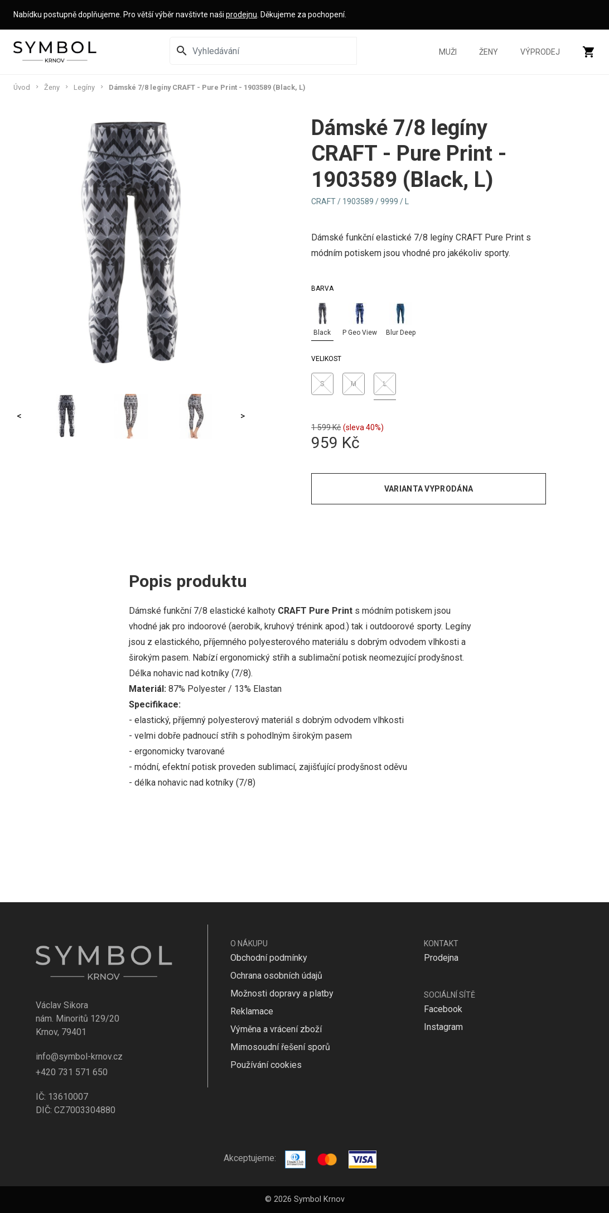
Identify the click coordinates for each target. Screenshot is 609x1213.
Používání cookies (266, 1065)
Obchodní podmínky (268, 957)
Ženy (488, 51)
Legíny (84, 87)
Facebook (443, 1009)
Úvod (21, 87)
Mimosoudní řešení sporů (280, 1047)
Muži (448, 51)
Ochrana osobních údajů (276, 975)
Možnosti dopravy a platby (282, 993)
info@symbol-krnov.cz (79, 1056)
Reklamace (251, 1011)
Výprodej (540, 51)
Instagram (443, 1027)
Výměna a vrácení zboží (276, 1029)
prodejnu (241, 14)
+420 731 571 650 (72, 1072)
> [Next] (242, 416)
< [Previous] (19, 416)
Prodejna (441, 957)
